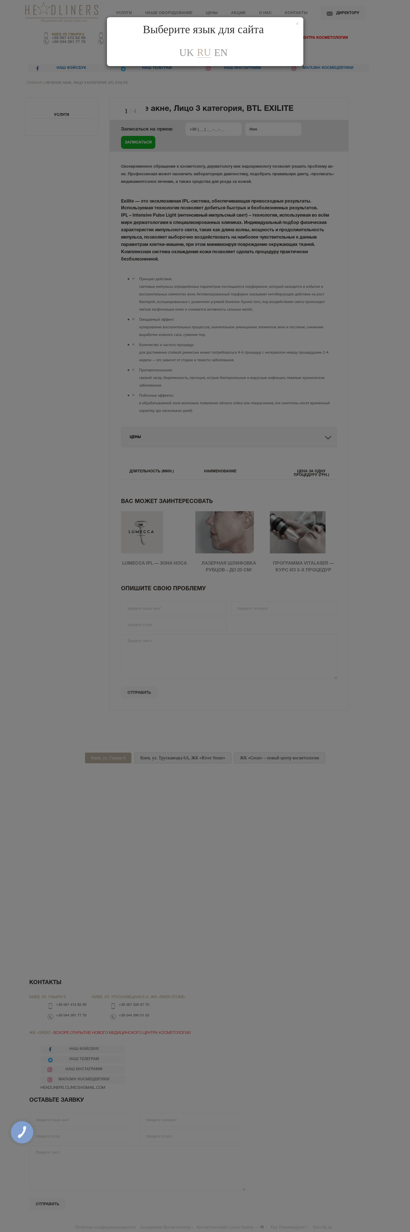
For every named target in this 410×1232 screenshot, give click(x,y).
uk (186, 53)
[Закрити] (297, 24)
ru (204, 52)
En (221, 53)
